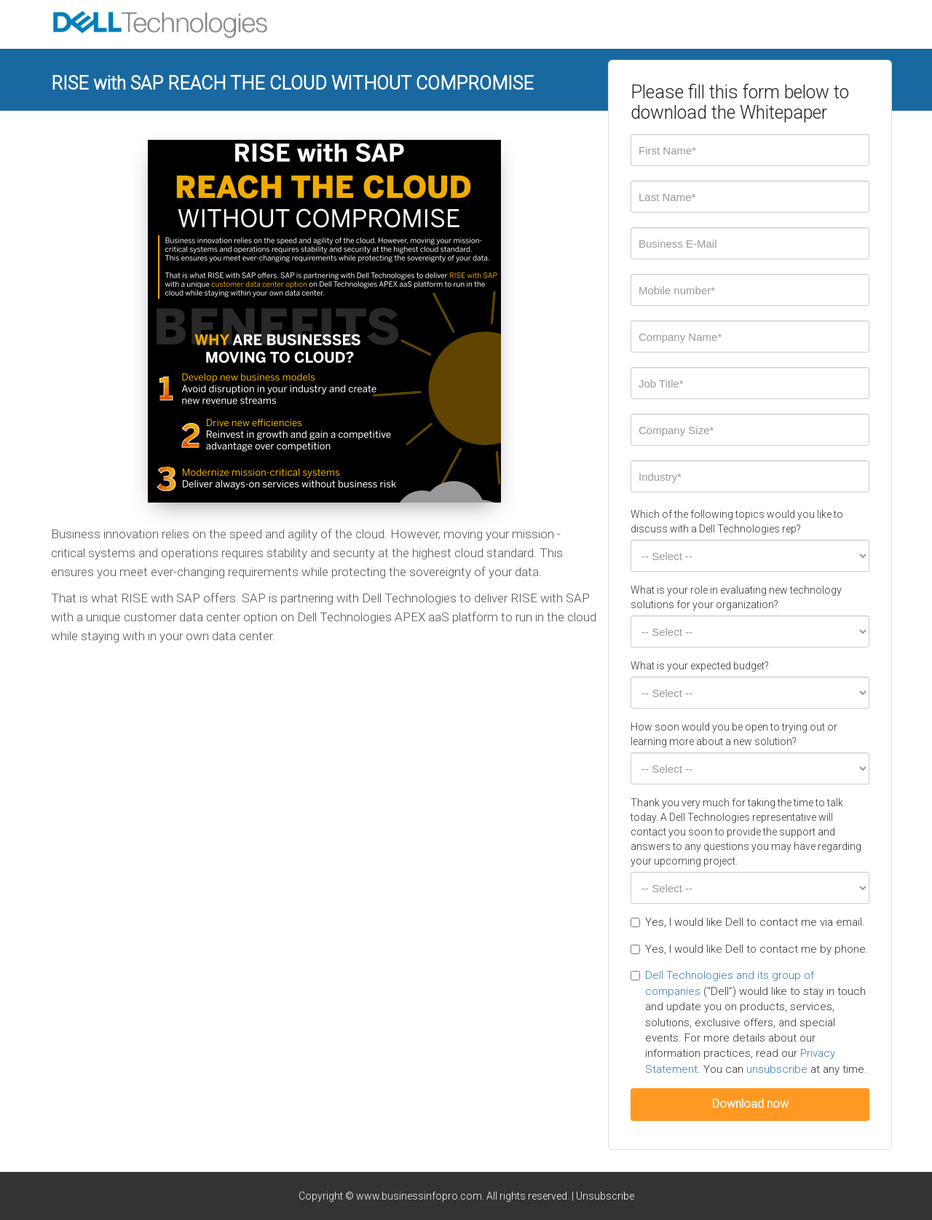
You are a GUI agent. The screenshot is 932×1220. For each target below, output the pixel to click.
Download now (750, 1104)
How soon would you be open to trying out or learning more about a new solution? (734, 734)
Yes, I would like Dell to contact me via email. (748, 922)
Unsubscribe (605, 1196)
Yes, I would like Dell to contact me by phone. (750, 949)
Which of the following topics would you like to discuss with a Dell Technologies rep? (737, 521)
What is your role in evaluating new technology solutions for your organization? (736, 597)
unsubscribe (776, 1069)
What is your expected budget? (700, 666)
